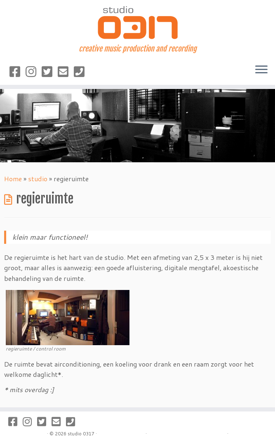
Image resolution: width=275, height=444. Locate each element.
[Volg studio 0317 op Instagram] (34, 71)
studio (37, 178)
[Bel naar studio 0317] (82, 71)
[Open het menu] (261, 70)
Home (13, 178)
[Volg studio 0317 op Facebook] (17, 71)
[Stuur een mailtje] (66, 71)
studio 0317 (81, 433)
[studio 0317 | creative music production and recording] (137, 22)
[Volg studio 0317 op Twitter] (50, 71)
